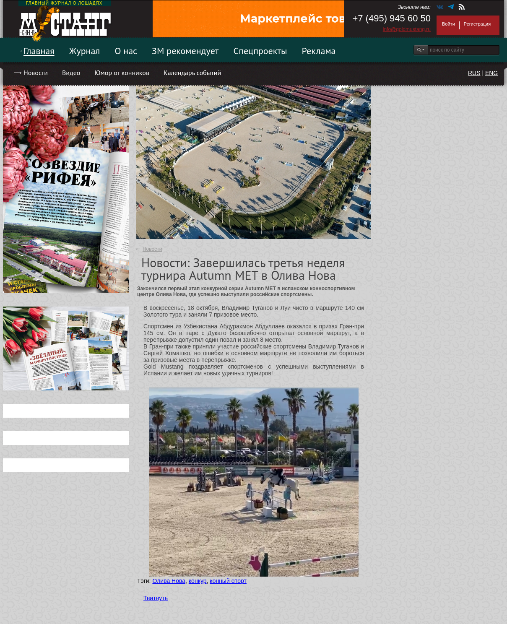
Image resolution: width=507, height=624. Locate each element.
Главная (39, 51)
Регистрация (477, 23)
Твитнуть (155, 598)
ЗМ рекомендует (185, 51)
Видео (71, 72)
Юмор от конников (121, 72)
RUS (474, 73)
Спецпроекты (260, 51)
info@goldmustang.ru (407, 29)
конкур (198, 580)
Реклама (319, 51)
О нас (125, 51)
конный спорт (228, 580)
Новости (35, 72)
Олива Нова (168, 580)
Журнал (84, 51)
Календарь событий (192, 72)
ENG (491, 73)
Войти (448, 23)
